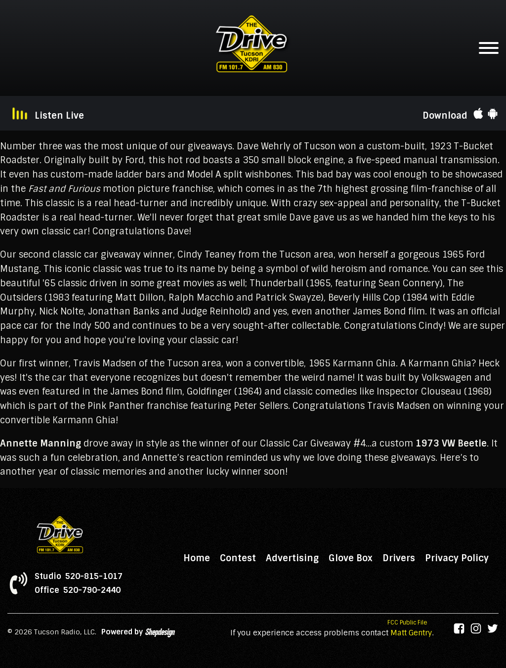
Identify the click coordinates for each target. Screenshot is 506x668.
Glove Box (351, 558)
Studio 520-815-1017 (79, 576)
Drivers (398, 558)
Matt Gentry (411, 633)
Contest (238, 558)
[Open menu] (489, 48)
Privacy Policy (457, 558)
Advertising (292, 558)
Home (196, 558)
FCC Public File (407, 622)
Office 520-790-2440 (78, 590)
